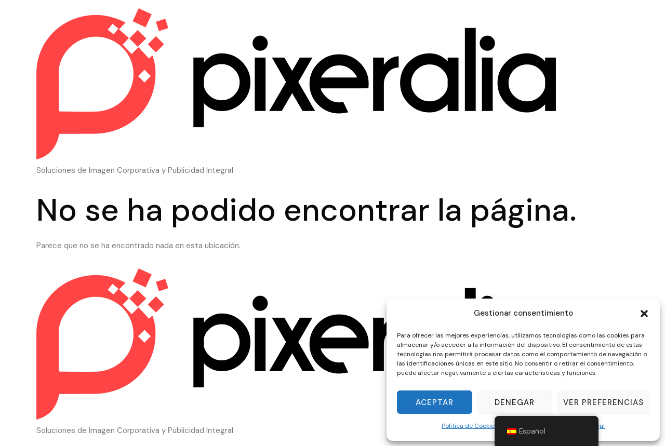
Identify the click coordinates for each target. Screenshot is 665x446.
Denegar (515, 402)
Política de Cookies (470, 426)
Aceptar (435, 402)
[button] (644, 313)
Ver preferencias (603, 402)
